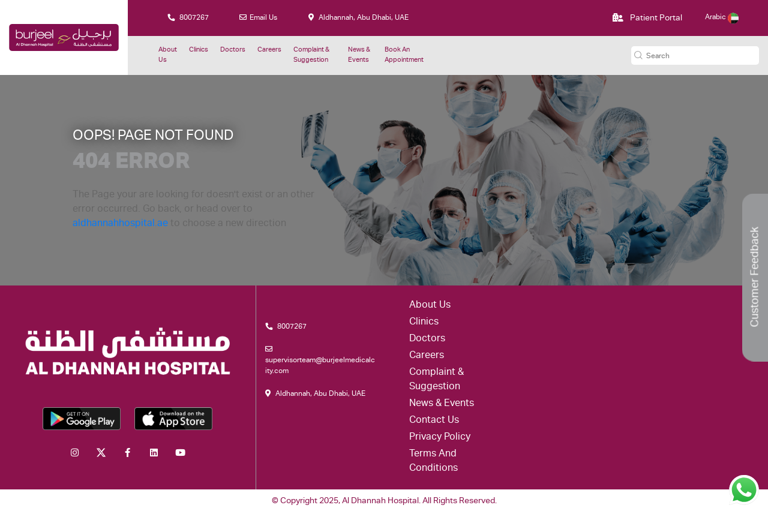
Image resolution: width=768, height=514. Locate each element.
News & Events (359, 55)
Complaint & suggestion (311, 55)
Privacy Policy (439, 438)
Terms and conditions (433, 462)
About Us (167, 55)
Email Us (258, 18)
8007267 (188, 18)
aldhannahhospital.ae (120, 224)
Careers (269, 50)
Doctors (232, 50)
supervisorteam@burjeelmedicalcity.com (320, 360)
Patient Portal (647, 18)
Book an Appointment (404, 55)
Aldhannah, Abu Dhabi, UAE (358, 18)
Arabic (722, 17)
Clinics (198, 50)
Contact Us (434, 421)
